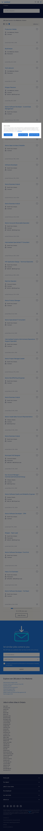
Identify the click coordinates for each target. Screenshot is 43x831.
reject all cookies (23, 134)
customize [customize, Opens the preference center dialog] (8, 134)
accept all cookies (34, 134)
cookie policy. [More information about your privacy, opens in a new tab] (19, 131)
